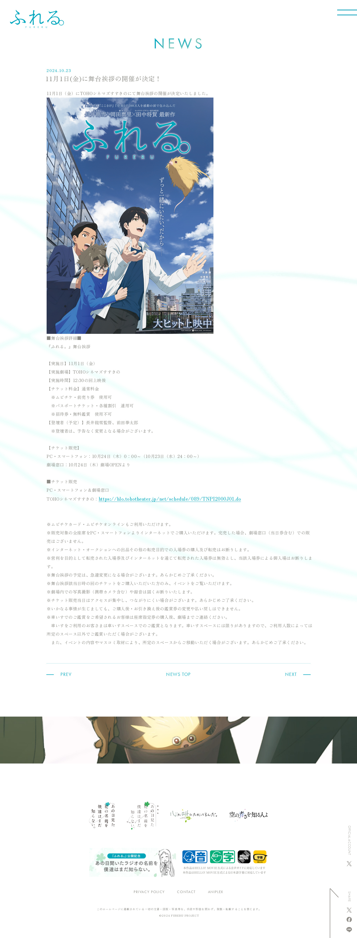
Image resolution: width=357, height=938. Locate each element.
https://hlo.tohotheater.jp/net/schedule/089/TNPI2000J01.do (170, 498)
